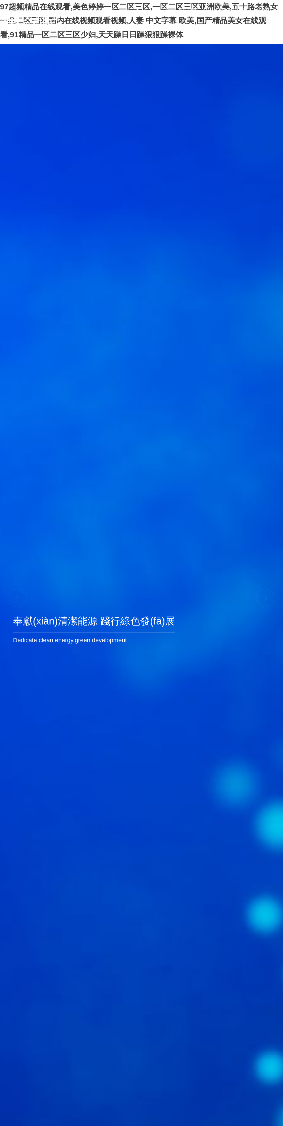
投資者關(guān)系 (194, 9)
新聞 (165, 9)
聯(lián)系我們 (267, 29)
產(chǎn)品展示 (137, 9)
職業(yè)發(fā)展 (233, 9)
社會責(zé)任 (268, 9)
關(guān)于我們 (101, 9)
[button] (265, 598)
